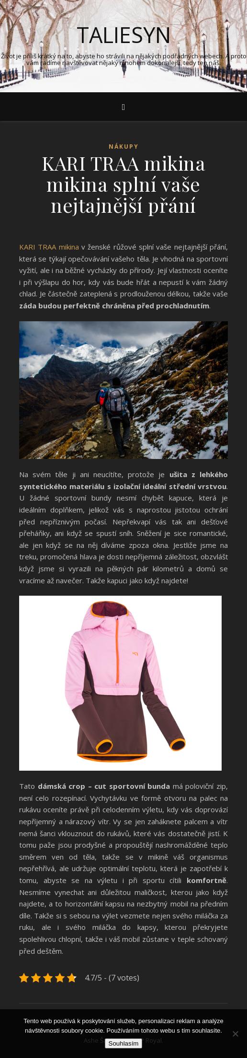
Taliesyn (124, 34)
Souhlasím (124, 1043)
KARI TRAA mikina (49, 246)
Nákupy (124, 146)
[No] (235, 1033)
